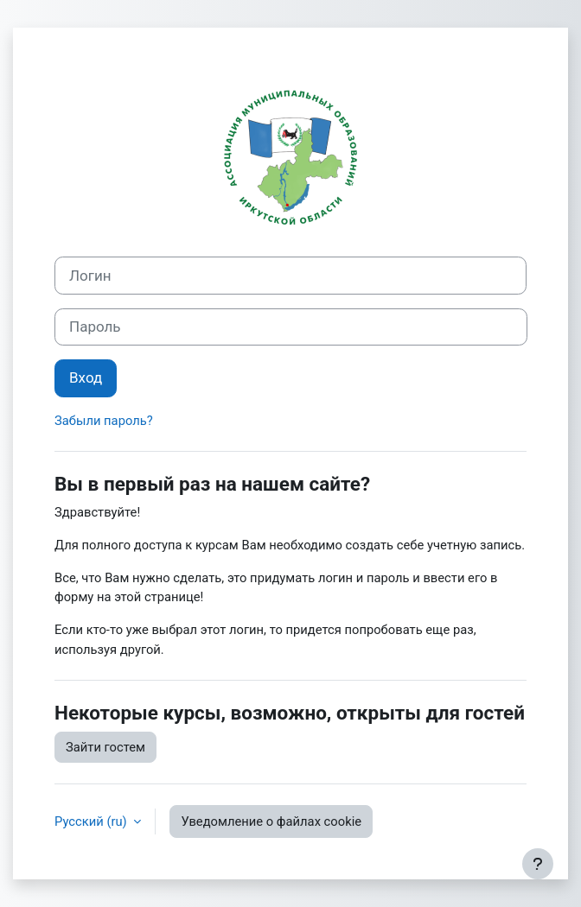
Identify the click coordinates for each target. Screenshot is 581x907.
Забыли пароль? (103, 420)
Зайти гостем (105, 747)
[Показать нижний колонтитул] (537, 863)
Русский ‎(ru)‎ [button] (92, 821)
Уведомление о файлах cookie (271, 821)
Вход (85, 377)
